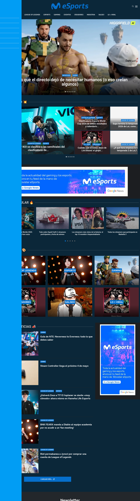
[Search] (133, 6)
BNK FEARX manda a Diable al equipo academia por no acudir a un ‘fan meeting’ (66, 426)
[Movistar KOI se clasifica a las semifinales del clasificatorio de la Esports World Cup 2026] (38, 130)
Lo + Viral (112, 15)
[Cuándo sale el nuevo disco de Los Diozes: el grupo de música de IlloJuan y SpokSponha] (92, 142)
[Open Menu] (136, 6)
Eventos (67, 15)
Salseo (101, 15)
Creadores (78, 15)
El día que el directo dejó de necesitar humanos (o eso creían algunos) (70, 82)
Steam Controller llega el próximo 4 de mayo (64, 365)
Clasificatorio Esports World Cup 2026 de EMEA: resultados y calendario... (92, 124)
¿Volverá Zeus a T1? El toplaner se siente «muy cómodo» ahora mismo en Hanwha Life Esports (65, 397)
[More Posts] (47, 479)
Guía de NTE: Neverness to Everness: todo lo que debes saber (66, 338)
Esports (47, 15)
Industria (91, 15)
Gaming (57, 15)
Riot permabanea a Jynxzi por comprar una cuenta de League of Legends (63, 455)
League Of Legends (32, 15)
